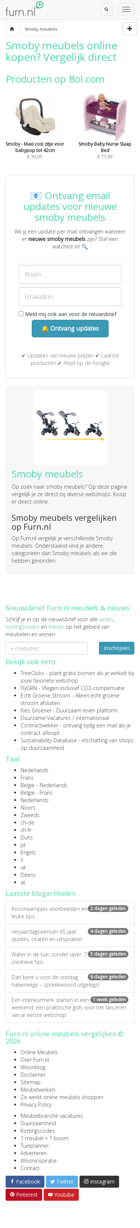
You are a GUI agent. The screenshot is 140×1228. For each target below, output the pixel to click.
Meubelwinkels (38, 1089)
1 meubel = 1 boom (45, 1138)
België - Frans (37, 792)
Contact (30, 1168)
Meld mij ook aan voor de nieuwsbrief (67, 314)
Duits (27, 837)
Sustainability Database (49, 740)
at (23, 882)
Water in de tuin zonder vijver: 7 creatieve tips (70, 958)
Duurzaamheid (38, 1123)
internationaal (92, 717)
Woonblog (33, 1067)
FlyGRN (29, 688)
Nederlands (35, 770)
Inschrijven (117, 648)
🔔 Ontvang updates (70, 328)
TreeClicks (32, 673)
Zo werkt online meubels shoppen (62, 1097)
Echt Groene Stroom (45, 695)
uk (23, 867)
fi (22, 859)
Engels (28, 852)
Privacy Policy (36, 1104)
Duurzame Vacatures (46, 717)
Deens (28, 874)
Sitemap (31, 1082)
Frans (27, 777)
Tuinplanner (35, 1145)
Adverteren (34, 1153)
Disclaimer (33, 1074)
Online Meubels (39, 1052)
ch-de (27, 822)
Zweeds (30, 815)
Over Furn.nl (35, 1059)
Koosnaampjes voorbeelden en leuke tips (70, 912)
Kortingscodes (38, 1130)
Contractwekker (39, 725)
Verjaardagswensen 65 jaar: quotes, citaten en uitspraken (70, 935)
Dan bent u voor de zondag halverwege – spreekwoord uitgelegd (70, 981)
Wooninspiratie (39, 1160)
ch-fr (26, 829)
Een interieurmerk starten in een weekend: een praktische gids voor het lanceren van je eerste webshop (70, 1007)
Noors (28, 807)
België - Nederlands (44, 785)
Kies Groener (36, 710)
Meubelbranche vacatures (52, 1115)
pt (23, 844)
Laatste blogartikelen (40, 893)
